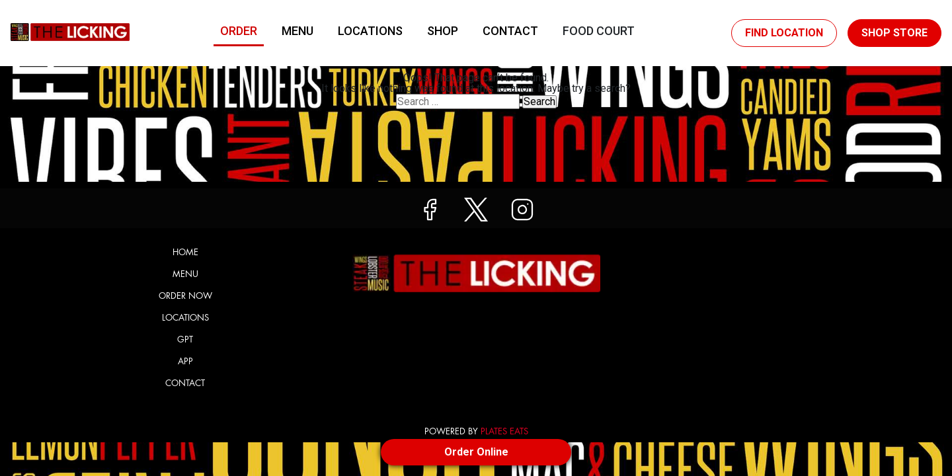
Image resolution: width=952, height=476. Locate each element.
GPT (185, 339)
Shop (442, 31)
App (185, 361)
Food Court (599, 31)
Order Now (185, 296)
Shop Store (894, 32)
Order (238, 31)
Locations (370, 31)
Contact (510, 31)
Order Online (476, 452)
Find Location (784, 32)
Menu (297, 31)
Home (185, 252)
